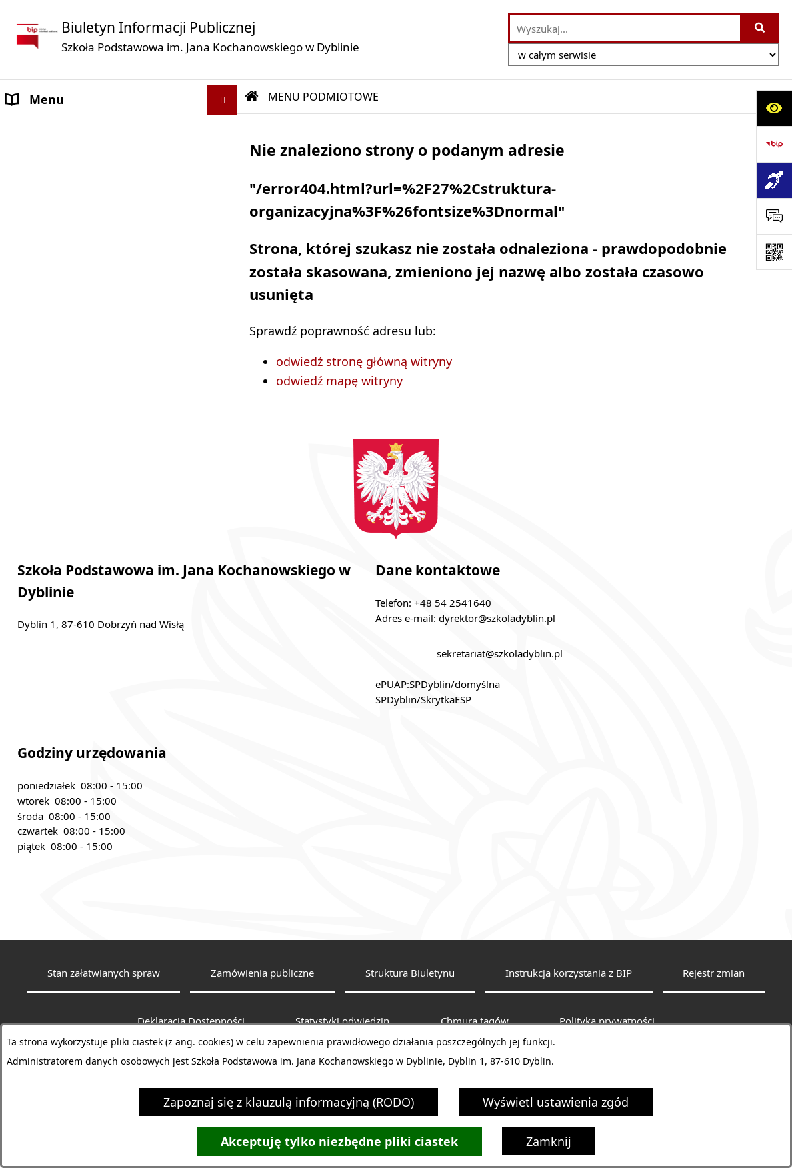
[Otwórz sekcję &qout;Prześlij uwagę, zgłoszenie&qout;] (774, 216)
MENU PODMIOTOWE (67, 129)
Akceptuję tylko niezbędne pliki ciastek (339, 1141)
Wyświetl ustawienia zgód (556, 1102)
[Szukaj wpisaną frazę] (760, 28)
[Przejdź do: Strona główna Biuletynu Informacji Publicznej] (252, 96)
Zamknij (548, 1141)
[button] (225, 130)
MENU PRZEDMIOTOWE (72, 322)
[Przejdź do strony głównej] (186, 36)
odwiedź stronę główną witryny (364, 361)
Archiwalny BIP (48, 377)
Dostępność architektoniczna (88, 437)
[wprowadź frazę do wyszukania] (625, 28)
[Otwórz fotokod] (774, 252)
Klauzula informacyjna (68, 407)
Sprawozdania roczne (65, 467)
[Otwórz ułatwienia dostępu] (774, 108)
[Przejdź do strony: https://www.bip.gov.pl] (774, 144)
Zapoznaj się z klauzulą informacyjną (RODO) (288, 1102)
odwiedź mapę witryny (339, 381)
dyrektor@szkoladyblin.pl (497, 678)
